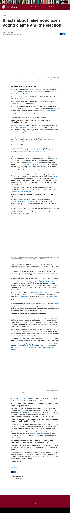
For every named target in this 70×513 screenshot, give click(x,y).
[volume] (8, 6)
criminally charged (40, 151)
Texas (38, 166)
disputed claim (33, 345)
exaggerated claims (16, 319)
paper (26, 317)
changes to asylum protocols (38, 433)
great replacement (18, 98)
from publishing (26, 344)
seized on (25, 338)
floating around (50, 101)
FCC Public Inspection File (30, 503)
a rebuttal (13, 331)
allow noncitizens (22, 410)
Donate (64, 2)
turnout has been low (33, 412)
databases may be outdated (34, 162)
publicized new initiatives (48, 168)
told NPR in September (42, 456)
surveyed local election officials (23, 201)
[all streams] (63, 7)
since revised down (24, 398)
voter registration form (23, 127)
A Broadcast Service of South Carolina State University (31, 500)
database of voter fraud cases (48, 296)
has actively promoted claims (43, 292)
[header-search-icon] (57, 2)
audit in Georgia (17, 264)
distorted (33, 338)
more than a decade (49, 430)
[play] (4, 7)
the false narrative (27, 91)
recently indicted (31, 148)
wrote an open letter (26, 342)
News (4, 15)
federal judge (14, 273)
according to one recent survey (48, 110)
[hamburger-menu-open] (3, 2)
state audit (51, 208)
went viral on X (33, 347)
